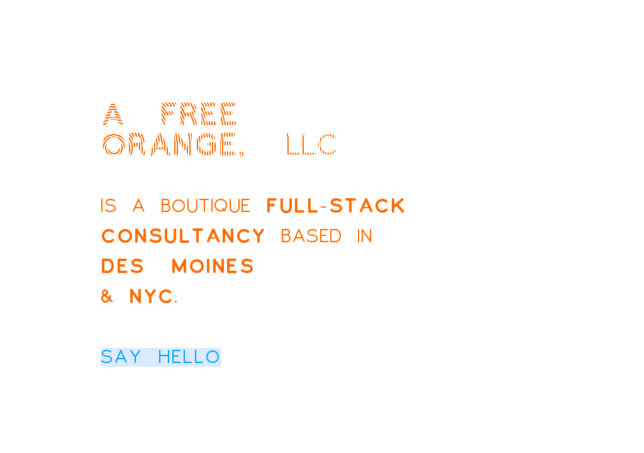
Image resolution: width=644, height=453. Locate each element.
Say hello (161, 357)
